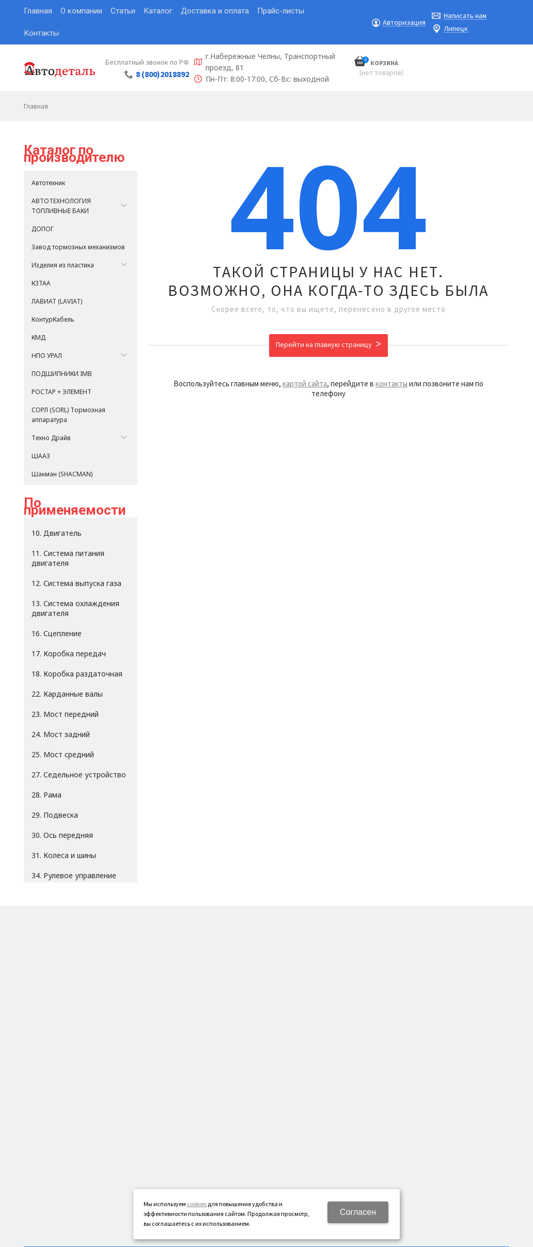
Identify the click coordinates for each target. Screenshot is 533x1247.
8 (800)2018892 (162, 74)
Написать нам (465, 16)
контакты (391, 383)
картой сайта (305, 383)
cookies (197, 1204)
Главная (36, 106)
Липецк (456, 29)
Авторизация (404, 22)
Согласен (358, 1212)
